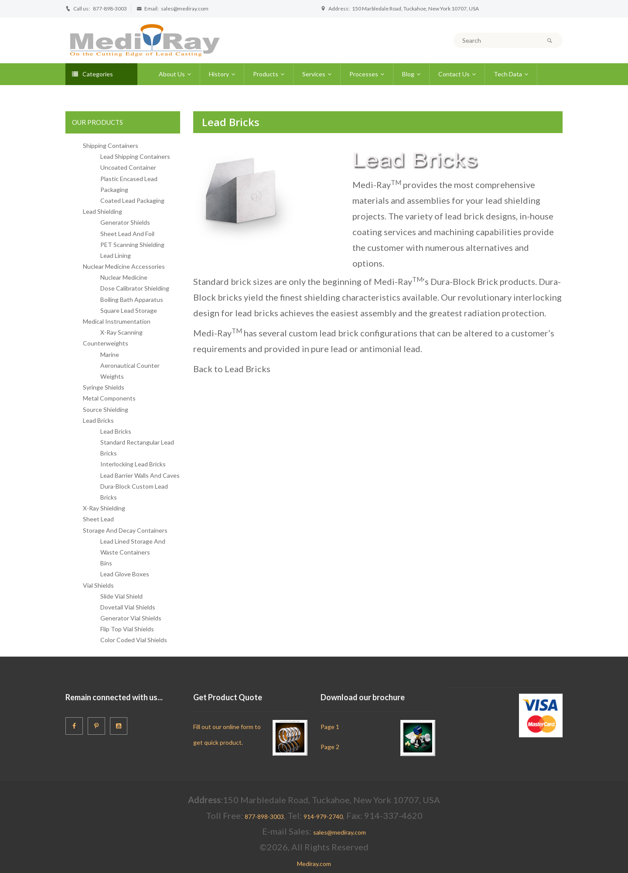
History (219, 74)
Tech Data (508, 74)
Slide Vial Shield (121, 596)
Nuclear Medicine (123, 277)
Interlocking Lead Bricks (133, 464)
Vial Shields (98, 585)
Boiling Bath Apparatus (131, 299)
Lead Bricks (98, 420)
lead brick (464, 216)
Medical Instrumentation (116, 321)
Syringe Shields (103, 387)
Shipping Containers (110, 145)
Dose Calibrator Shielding (134, 288)
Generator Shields (125, 222)
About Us (172, 74)
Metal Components (109, 398)
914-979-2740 (323, 816)
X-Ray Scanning (121, 332)
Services (313, 74)
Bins (106, 563)
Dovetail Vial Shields (127, 607)
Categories (92, 74)
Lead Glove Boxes (124, 574)
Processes (363, 74)
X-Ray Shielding (104, 508)
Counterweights (105, 343)
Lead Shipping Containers (135, 156)
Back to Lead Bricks (231, 368)
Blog (408, 74)
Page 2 (330, 746)
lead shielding (512, 200)
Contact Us (454, 74)
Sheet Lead (98, 519)
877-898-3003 (110, 8)
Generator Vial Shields (130, 618)
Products (265, 74)
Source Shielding (105, 409)
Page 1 (330, 726)
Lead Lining (115, 255)
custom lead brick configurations (353, 333)
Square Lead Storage (128, 310)
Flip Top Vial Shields (127, 629)
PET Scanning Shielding (132, 244)
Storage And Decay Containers (125, 530)
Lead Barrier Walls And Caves (140, 475)
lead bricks (256, 313)
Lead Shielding (102, 211)
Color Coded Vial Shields (133, 640)
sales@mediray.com (184, 8)
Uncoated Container (128, 167)
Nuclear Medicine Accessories (124, 266)
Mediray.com (314, 863)
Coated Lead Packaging (132, 200)
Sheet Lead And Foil (127, 233)
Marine (109, 354)
